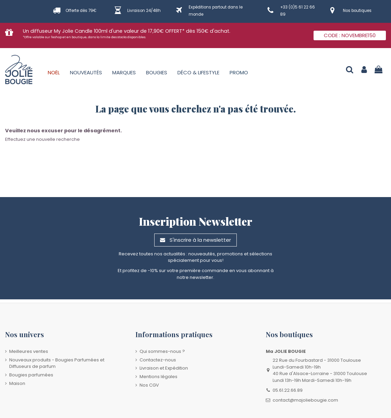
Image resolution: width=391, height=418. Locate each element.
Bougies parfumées (31, 375)
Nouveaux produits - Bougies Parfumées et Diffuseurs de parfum (56, 363)
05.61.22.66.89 (288, 390)
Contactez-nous (158, 360)
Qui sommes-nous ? (162, 351)
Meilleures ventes (28, 351)
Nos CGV (149, 385)
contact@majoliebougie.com (305, 400)
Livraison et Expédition (164, 368)
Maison (17, 383)
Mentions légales (158, 376)
